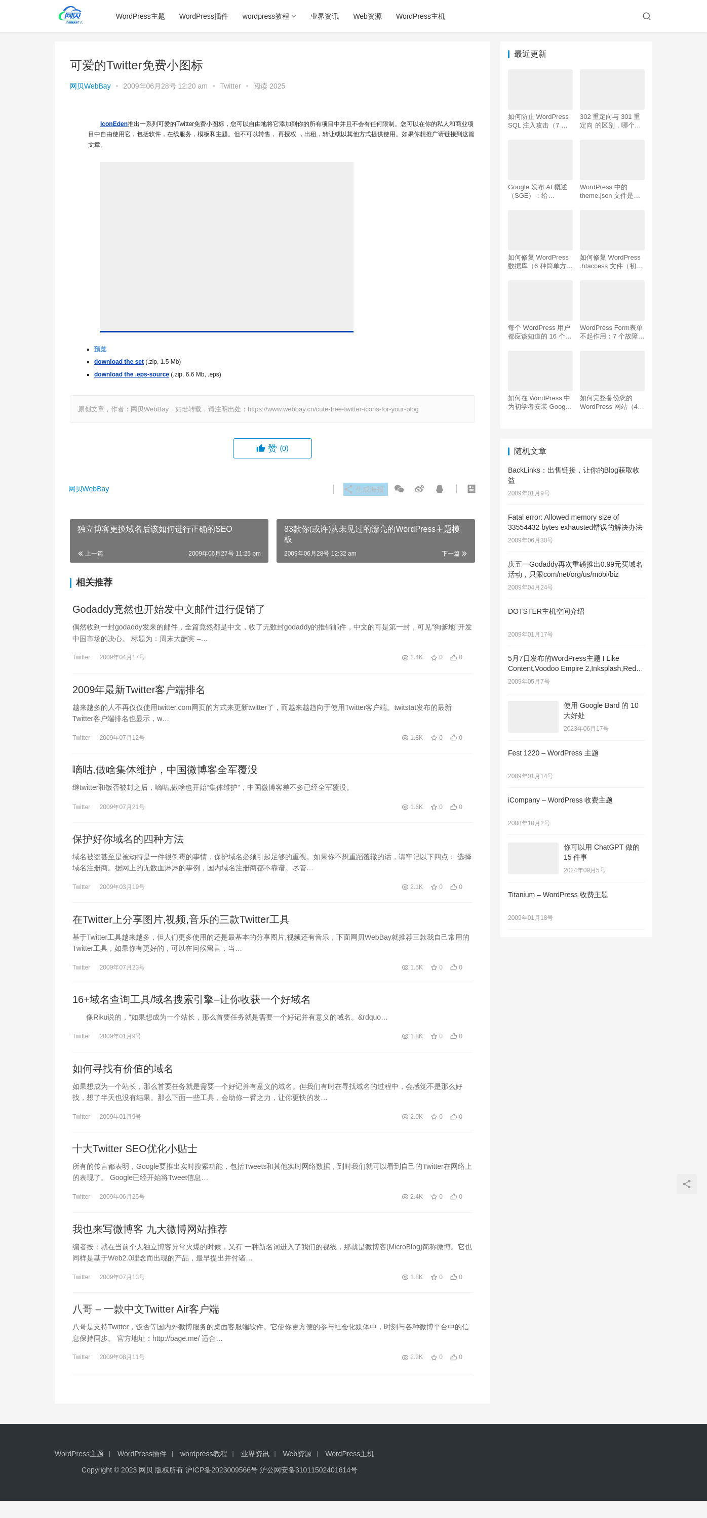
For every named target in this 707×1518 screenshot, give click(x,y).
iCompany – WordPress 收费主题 (560, 800)
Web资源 (370, 16)
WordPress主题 (143, 16)
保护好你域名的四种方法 (128, 845)
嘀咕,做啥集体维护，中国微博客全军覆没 (165, 774)
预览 (100, 349)
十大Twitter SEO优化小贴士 (135, 1161)
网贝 (146, 1487)
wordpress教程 (268, 16)
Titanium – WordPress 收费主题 (558, 895)
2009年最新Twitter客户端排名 (139, 692)
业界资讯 (327, 16)
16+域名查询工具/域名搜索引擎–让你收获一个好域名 (191, 1009)
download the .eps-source (131, 374)
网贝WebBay (90, 86)
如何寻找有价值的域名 (123, 1079)
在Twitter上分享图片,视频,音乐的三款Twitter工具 (181, 927)
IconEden (114, 124)
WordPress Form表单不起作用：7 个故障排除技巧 (612, 332)
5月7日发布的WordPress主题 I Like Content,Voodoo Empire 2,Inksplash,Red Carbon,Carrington (572, 668)
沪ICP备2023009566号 (222, 1487)
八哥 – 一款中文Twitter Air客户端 (145, 1325)
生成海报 (362, 489)
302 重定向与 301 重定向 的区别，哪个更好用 (610, 121)
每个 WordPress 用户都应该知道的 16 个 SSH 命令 (539, 332)
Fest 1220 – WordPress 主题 (553, 753)
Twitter (230, 86)
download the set (119, 361)
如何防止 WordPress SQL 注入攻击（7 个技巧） (538, 121)
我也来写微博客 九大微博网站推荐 (149, 1243)
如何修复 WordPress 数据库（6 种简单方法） (538, 262)
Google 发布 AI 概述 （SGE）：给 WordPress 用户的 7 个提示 (538, 191)
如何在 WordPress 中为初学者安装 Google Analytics (539, 402)
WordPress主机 (423, 16)
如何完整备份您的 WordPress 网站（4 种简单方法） (609, 402)
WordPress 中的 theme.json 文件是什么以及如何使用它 (610, 191)
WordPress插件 (206, 16)
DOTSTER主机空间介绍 (546, 611)
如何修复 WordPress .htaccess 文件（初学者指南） (611, 262)
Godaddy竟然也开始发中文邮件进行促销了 (168, 610)
